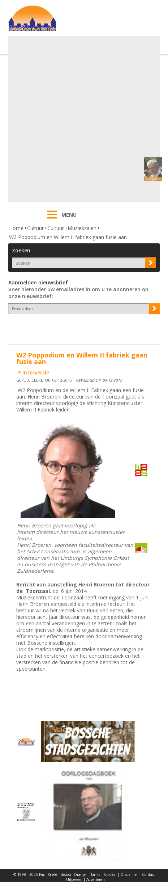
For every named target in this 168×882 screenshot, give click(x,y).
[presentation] (50, 326)
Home (16, 228)
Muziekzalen (82, 228)
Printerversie (33, 372)
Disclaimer (129, 874)
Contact (148, 874)
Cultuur (35, 228)
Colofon (110, 874)
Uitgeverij (74, 879)
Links (95, 874)
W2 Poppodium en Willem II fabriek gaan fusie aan (68, 237)
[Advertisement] (83, 119)
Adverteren (95, 879)
